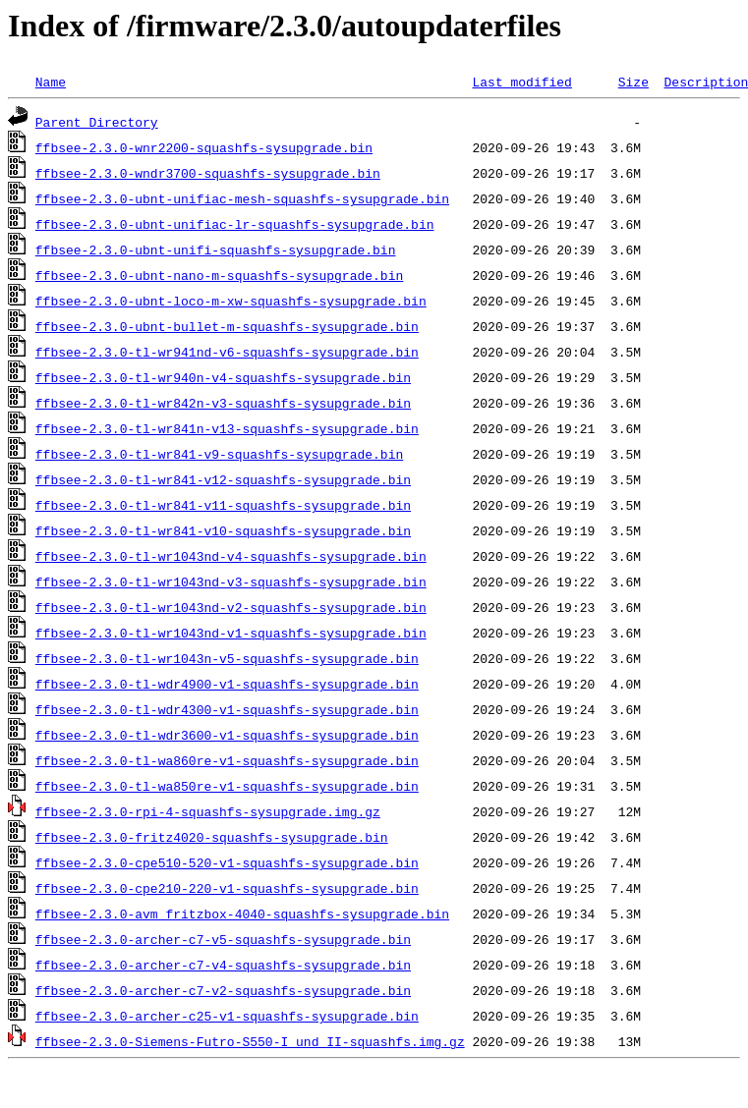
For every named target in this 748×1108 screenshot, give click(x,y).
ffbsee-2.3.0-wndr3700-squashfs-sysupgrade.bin (207, 173)
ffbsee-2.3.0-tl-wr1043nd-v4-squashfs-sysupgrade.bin (231, 556)
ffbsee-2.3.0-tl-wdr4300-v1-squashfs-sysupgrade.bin (227, 709)
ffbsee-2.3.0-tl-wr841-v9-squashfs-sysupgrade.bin (219, 454)
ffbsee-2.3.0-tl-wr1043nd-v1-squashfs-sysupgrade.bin (231, 632)
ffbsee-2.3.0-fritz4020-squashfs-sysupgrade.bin (211, 837)
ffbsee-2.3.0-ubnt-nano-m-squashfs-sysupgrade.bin (219, 275)
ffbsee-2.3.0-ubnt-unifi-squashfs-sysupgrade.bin (215, 249)
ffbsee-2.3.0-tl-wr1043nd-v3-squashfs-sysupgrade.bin (231, 581)
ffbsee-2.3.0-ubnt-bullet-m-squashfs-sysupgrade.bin (227, 326)
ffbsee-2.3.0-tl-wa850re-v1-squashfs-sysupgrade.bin (227, 786)
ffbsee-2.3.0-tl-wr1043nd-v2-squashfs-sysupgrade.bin (231, 607)
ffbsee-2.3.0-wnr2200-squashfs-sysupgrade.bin (204, 147)
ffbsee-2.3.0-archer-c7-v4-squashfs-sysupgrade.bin (223, 964)
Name (50, 81)
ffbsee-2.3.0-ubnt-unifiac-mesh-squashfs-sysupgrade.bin (242, 198)
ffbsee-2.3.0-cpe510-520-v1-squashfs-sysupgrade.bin (227, 862)
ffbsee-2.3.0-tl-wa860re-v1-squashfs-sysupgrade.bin (227, 760)
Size (633, 81)
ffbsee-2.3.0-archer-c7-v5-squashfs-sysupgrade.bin (223, 939)
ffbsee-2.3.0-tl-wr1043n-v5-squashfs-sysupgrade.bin (227, 658)
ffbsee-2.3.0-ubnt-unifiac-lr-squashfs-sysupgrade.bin (234, 224)
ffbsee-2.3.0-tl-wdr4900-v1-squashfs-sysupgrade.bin (227, 683)
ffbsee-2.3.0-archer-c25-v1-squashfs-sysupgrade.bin (227, 1016)
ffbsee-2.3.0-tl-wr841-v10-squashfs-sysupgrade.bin (223, 530)
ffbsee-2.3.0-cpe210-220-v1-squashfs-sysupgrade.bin (227, 888)
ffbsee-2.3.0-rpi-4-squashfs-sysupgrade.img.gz (207, 811)
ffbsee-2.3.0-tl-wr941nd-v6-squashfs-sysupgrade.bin (227, 351)
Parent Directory (96, 122)
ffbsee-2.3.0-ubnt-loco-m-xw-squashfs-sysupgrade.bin (231, 300)
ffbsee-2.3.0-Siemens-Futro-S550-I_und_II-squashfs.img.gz (250, 1041)
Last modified (521, 81)
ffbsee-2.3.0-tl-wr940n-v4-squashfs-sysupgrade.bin (223, 377)
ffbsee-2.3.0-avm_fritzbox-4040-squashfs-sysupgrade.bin (242, 913)
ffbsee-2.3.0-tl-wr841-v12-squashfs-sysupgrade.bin (223, 479)
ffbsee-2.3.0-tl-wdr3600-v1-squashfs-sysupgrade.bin (227, 735)
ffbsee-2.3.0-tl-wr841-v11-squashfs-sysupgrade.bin (223, 505)
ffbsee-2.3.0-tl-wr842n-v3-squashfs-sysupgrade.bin (223, 403)
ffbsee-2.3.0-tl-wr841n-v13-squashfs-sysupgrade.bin (227, 428)
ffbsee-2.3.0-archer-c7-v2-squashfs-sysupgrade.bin (223, 990)
